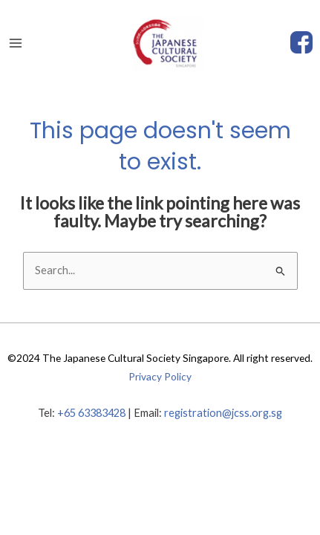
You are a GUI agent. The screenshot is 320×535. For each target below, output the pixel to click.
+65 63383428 (91, 412)
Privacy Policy (160, 376)
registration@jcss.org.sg (223, 412)
